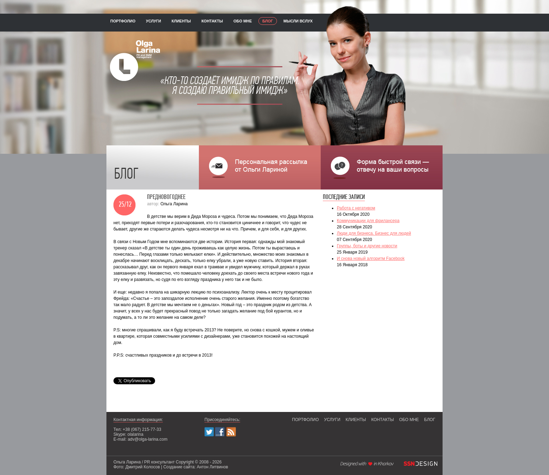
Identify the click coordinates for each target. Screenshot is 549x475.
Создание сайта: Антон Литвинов (195, 466)
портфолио (122, 21)
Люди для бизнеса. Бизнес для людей (374, 233)
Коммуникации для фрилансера (368, 220)
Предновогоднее (166, 197)
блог (267, 21)
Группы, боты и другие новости (367, 245)
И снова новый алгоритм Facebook (370, 258)
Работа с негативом (356, 208)
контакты (212, 21)
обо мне (243, 21)
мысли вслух (298, 21)
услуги (153, 21)
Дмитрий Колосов (142, 466)
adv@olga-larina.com (148, 439)
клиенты (181, 21)
